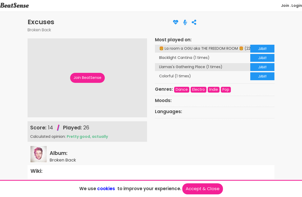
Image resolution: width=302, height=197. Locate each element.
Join (285, 5)
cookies (106, 188)
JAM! (262, 48)
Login (296, 5)
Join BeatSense (87, 77)
